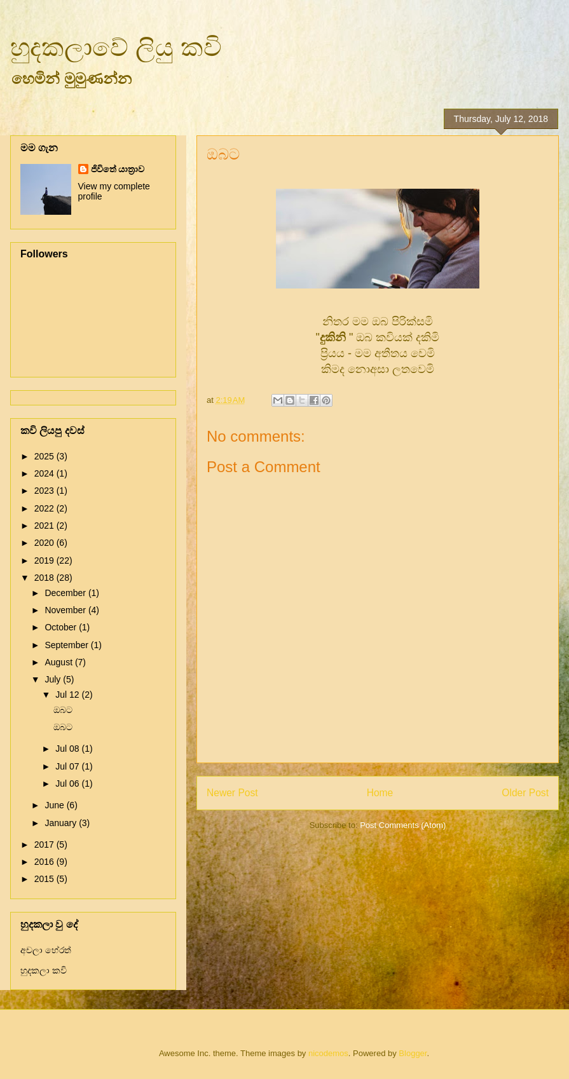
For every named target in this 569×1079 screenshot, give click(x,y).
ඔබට (62, 710)
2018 (45, 578)
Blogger (413, 1053)
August (59, 662)
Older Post (525, 792)
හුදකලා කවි (43, 970)
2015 (45, 879)
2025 (45, 456)
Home (380, 792)
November (66, 610)
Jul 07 (68, 766)
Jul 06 (68, 783)
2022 (45, 508)
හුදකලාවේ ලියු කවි (116, 47)
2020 (45, 543)
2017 (45, 844)
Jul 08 (68, 748)
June (55, 805)
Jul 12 (68, 694)
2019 (45, 560)
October (62, 627)
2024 (45, 473)
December (66, 593)
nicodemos (328, 1053)
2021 (45, 525)
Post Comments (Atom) (403, 825)
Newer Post (232, 792)
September (67, 645)
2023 (45, 490)
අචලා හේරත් (45, 950)
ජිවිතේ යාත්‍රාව (118, 169)
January (62, 823)
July (54, 679)
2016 (45, 862)
